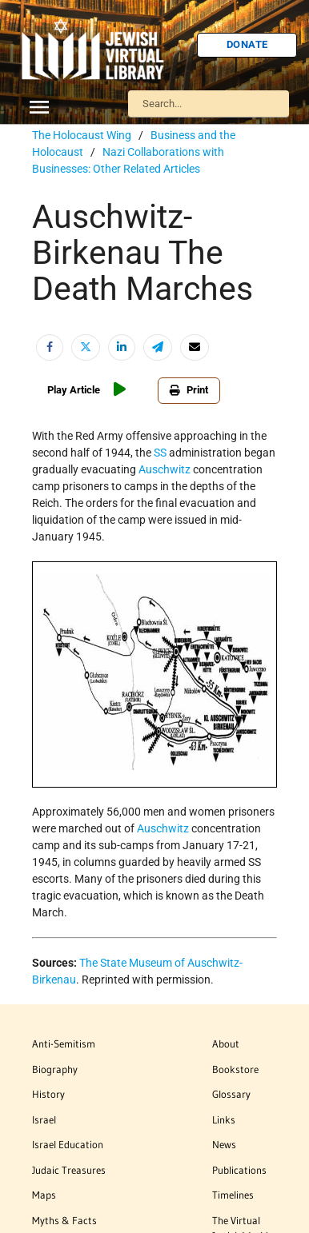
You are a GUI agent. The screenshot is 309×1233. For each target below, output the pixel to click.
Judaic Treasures (69, 1169)
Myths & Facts (64, 1220)
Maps (44, 1194)
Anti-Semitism (63, 1043)
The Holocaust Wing (81, 135)
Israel (44, 1119)
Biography (55, 1069)
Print (189, 390)
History (48, 1093)
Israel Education (67, 1144)
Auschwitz (164, 469)
